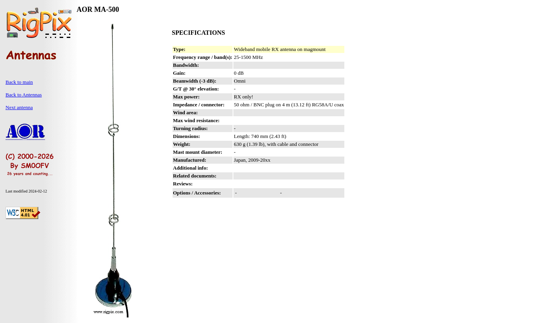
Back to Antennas (24, 95)
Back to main (19, 82)
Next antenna (19, 107)
